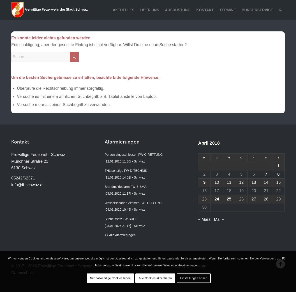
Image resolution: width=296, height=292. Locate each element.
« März (204, 219)
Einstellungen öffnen (193, 278)
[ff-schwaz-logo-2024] (49, 10)
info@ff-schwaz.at (27, 185)
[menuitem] (123, 10)
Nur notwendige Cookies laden (110, 278)
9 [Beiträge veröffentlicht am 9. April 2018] (204, 182)
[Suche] (280, 10)
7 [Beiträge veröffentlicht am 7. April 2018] (266, 174)
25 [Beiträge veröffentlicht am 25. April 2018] (229, 199)
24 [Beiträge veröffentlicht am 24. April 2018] (217, 199)
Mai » (219, 219)
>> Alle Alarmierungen (120, 235)
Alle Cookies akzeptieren (155, 278)
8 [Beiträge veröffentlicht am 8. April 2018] (278, 174)
